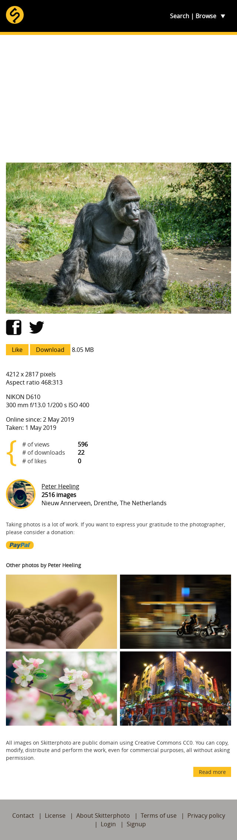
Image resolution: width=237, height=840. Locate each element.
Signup (136, 824)
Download (50, 350)
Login (108, 824)
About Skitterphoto (103, 815)
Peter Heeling (60, 486)
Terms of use (159, 815)
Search (179, 16)
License (55, 815)
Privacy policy (206, 815)
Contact (23, 815)
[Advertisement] (118, 99)
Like (17, 350)
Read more (212, 771)
